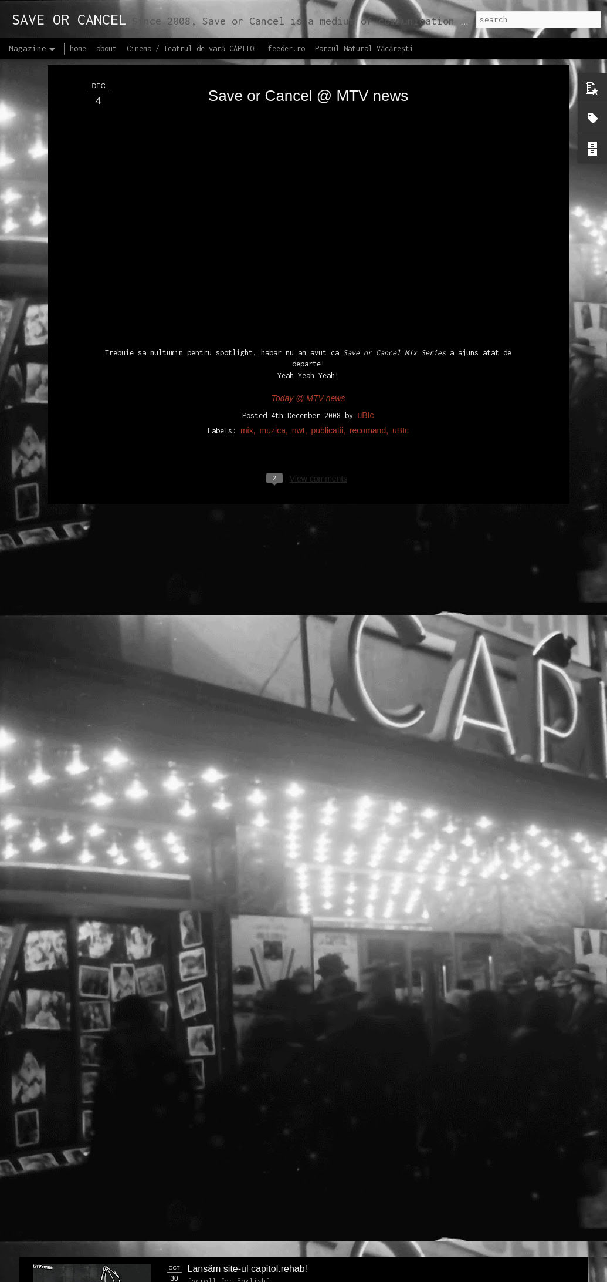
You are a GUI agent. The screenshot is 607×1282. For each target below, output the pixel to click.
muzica (273, 224)
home (78, 48)
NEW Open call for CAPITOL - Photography (144, 899)
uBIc (365, 209)
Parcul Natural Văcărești (364, 48)
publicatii (327, 224)
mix (246, 224)
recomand (368, 224)
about (106, 48)
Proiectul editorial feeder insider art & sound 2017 (290, 1136)
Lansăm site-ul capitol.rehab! (248, 1269)
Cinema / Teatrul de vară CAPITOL (192, 48)
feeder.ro (286, 48)
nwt (298, 224)
